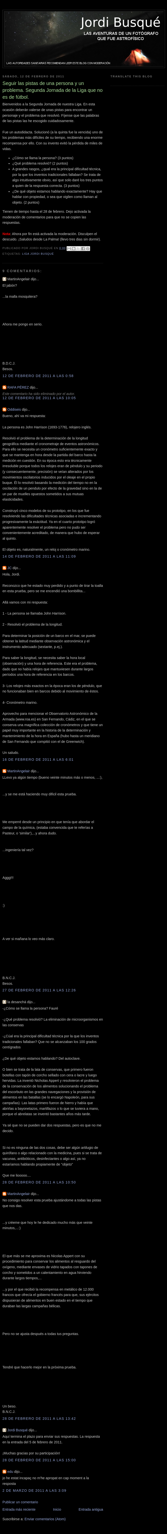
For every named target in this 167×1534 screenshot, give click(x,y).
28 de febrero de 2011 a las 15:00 (39, 1460)
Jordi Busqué (17, 1430)
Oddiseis (14, 409)
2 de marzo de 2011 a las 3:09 (34, 1490)
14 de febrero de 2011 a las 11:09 (39, 556)
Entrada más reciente (19, 1509)
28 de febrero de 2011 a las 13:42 (39, 1419)
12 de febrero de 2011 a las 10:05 (39, 398)
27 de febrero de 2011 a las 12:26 (39, 990)
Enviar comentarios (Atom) (45, 1519)
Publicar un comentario (20, 1502)
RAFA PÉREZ (18, 387)
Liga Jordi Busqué (38, 253)
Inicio (57, 1509)
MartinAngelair (18, 771)
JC (9, 568)
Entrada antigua (91, 1509)
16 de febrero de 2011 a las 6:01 (38, 759)
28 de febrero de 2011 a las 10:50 (39, 1182)
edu (10, 1472)
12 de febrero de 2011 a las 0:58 (38, 376)
